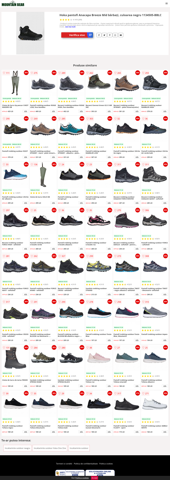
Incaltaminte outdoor (79, 448)
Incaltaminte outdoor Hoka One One (50, 448)
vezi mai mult (70, 27)
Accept (95, 478)
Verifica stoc (81, 35)
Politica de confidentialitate (86, 463)
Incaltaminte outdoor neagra (17, 448)
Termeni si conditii (64, 463)
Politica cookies (106, 463)
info (25, 111)
